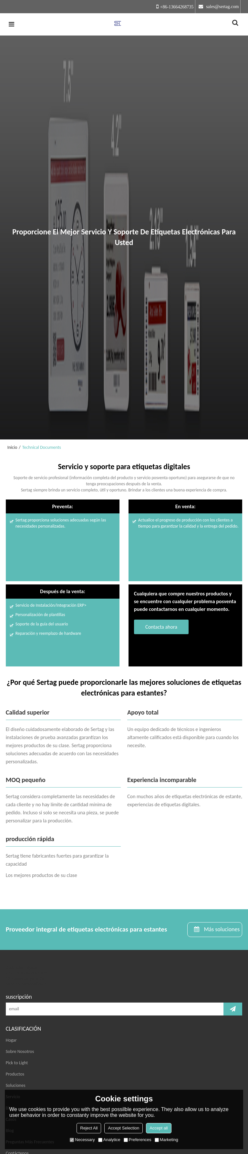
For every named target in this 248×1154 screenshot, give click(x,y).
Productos (15, 1074)
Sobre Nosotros (20, 1051)
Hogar (11, 1040)
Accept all (159, 1128)
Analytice (109, 1139)
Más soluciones (222, 929)
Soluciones (16, 1085)
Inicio (12, 447)
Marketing (166, 1139)
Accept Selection (123, 1128)
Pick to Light (17, 1063)
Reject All (89, 1128)
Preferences (137, 1139)
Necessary (82, 1139)
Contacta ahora (161, 627)
